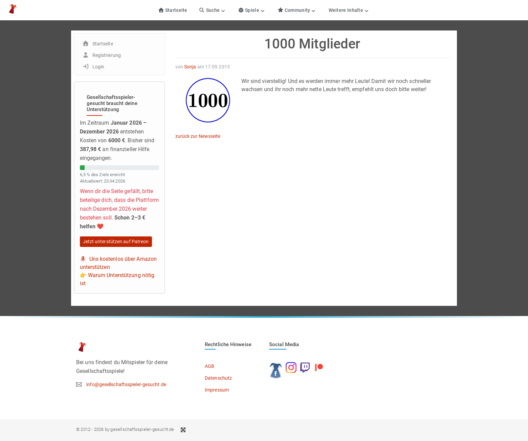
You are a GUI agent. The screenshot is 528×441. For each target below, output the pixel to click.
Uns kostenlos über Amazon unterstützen (118, 263)
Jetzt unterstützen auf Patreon (116, 241)
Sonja (190, 66)
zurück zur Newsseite (198, 136)
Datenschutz (218, 378)
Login (98, 66)
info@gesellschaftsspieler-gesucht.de (126, 384)
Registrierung (106, 55)
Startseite (173, 10)
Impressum (217, 390)
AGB (209, 366)
